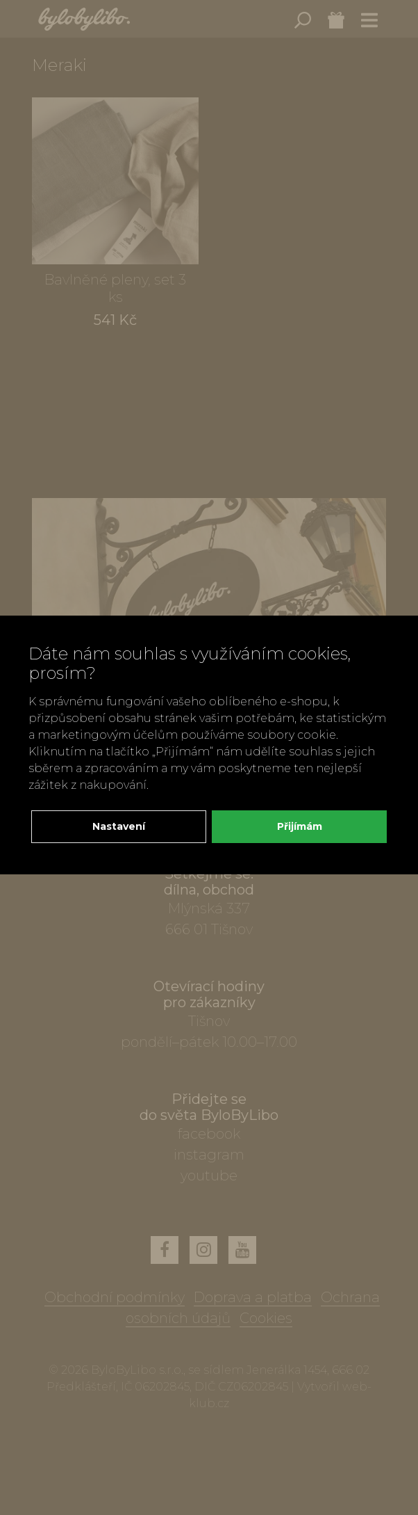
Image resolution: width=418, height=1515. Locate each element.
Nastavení (118, 826)
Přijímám (299, 826)
